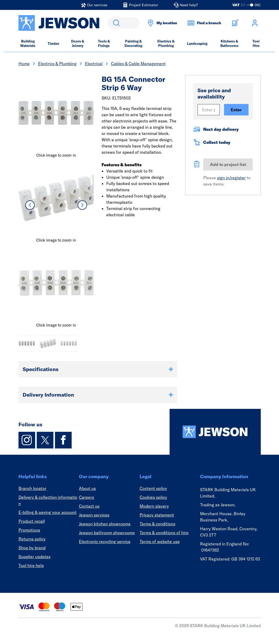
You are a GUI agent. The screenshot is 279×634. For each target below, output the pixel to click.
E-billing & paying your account (47, 512)
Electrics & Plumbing (166, 43)
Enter (236, 109)
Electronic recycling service (105, 541)
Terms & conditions (157, 523)
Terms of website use (160, 541)
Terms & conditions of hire (164, 532)
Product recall (31, 521)
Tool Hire (255, 43)
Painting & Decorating (133, 43)
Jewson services (94, 515)
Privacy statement (157, 515)
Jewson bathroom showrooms (107, 532)
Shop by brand (32, 547)
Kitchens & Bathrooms (229, 43)
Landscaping (197, 43)
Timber (53, 43)
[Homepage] (215, 432)
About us (87, 488)
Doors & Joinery (77, 43)
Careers (86, 497)
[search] (123, 23)
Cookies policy (153, 497)
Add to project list (228, 164)
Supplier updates (34, 556)
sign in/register (231, 177)
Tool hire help (31, 565)
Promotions (29, 530)
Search (115, 23)
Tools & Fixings (104, 43)
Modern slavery (154, 506)
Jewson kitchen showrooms (105, 523)
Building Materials (27, 43)
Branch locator (32, 488)
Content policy (153, 488)
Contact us (89, 506)
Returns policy (32, 538)
